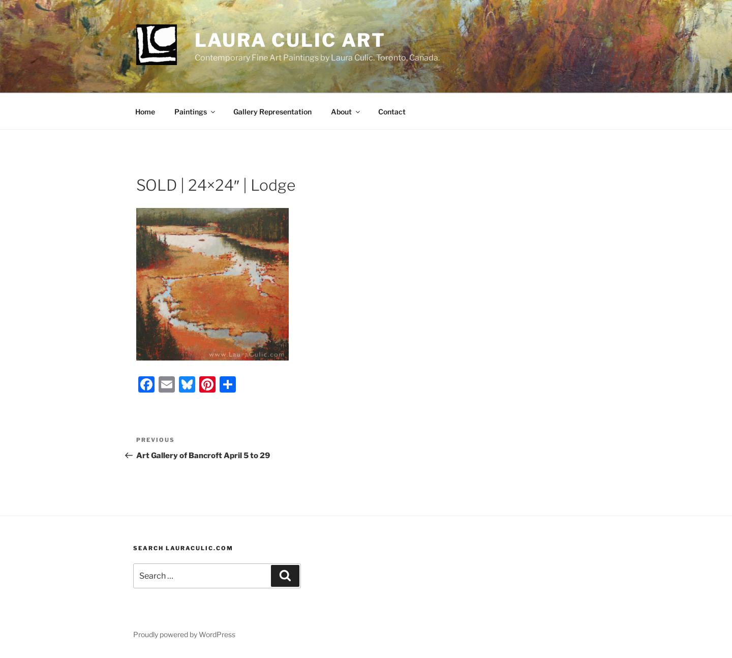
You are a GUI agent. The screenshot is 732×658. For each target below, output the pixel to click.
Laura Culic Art (290, 40)
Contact (392, 111)
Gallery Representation (272, 111)
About (346, 111)
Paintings (195, 111)
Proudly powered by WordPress (184, 634)
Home (145, 111)
